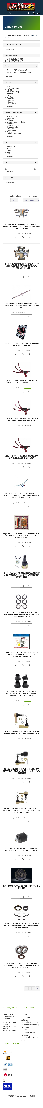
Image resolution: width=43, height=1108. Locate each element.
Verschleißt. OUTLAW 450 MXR (15, 59)
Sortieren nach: (33, 196)
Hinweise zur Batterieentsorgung (29, 1029)
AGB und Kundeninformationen (30, 1021)
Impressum (26, 1017)
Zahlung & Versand (29, 1032)
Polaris (26, 35)
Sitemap (25, 1040)
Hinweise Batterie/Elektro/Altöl (30, 1036)
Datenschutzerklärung (30, 1025)
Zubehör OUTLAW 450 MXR (14, 61)
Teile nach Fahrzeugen (13, 35)
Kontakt (25, 1014)
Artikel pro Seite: (15, 196)
